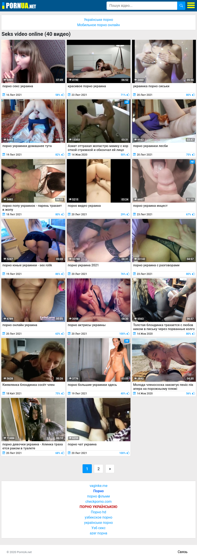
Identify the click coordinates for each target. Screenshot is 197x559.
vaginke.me (98, 486)
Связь (183, 552)
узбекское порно (98, 517)
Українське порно (98, 20)
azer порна (98, 533)
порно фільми (98, 496)
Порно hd (98, 512)
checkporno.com (98, 501)
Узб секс (98, 528)
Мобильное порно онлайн (98, 25)
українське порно (98, 523)
